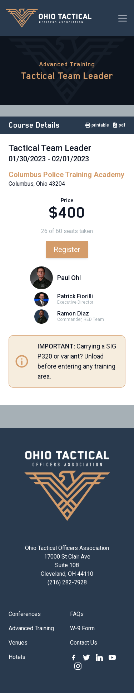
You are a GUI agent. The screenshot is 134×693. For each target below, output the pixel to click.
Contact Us (83, 642)
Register (67, 249)
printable (97, 125)
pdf (119, 125)
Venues (18, 642)
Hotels (17, 657)
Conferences (25, 614)
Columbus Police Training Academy (66, 174)
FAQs (77, 614)
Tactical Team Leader (67, 75)
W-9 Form (82, 628)
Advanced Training (67, 64)
